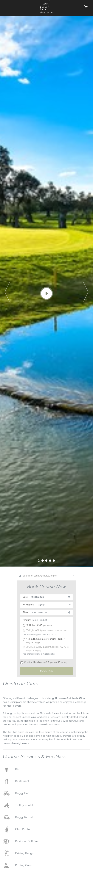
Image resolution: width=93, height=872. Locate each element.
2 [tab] (42, 560)
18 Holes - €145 (37, 625)
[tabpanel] (46, 283)
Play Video (46, 293)
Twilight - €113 (46, 630)
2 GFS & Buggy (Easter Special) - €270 (46, 648)
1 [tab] (39, 560)
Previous (7, 291)
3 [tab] (46, 560)
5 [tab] (54, 560)
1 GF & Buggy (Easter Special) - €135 (44, 641)
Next (85, 291)
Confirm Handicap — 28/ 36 (43, 662)
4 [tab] (50, 560)
